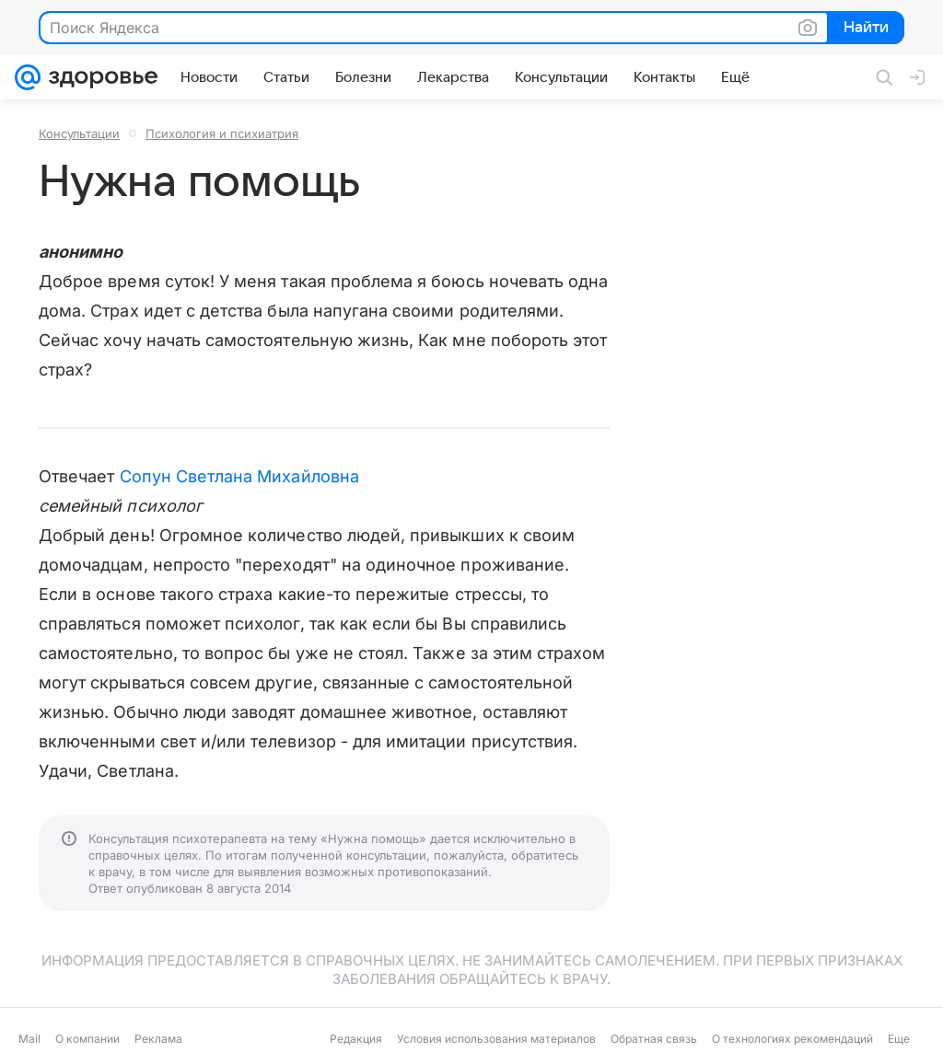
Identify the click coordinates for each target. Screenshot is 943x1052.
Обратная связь (654, 1039)
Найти (864, 28)
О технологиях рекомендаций (792, 1039)
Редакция (356, 1039)
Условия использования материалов (496, 1039)
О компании (87, 1039)
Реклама (158, 1039)
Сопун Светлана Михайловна (239, 476)
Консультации (79, 133)
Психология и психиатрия (222, 133)
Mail (29, 1039)
